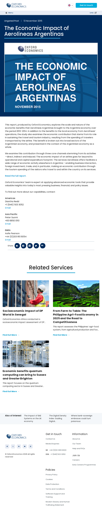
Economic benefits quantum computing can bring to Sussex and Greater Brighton (24, 374)
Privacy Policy (51, 474)
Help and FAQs (78, 448)
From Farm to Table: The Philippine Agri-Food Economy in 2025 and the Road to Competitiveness (75, 316)
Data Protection (52, 484)
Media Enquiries (52, 444)
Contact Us (50, 439)
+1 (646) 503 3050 (57, 454)
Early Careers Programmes (84, 465)
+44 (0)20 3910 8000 (57, 450)
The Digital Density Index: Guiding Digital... (57, 418)
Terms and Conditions (55, 489)
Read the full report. (15, 175)
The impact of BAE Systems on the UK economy (32, 418)
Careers (76, 460)
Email (8, 207)
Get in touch (86, 5)
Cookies (49, 479)
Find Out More (11, 335)
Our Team (76, 444)
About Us (76, 439)
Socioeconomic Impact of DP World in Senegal (23, 312)
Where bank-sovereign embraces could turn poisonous (81, 418)
